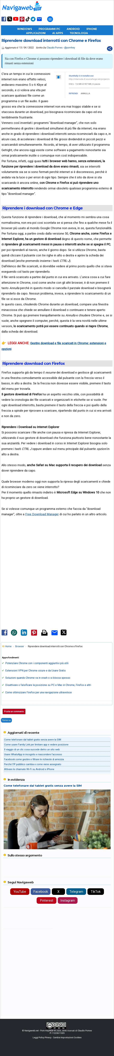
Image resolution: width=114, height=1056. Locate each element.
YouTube (20, 892)
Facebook (40, 892)
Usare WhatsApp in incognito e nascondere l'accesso (33, 754)
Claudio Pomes (55, 47)
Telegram (76, 892)
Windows (24, 29)
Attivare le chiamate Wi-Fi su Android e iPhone (29, 769)
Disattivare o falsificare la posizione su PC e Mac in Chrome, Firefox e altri (48, 685)
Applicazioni (36, 33)
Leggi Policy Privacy (42, 1037)
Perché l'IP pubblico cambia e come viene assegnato (32, 764)
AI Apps (57, 33)
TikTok (96, 892)
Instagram (67, 900)
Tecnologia (79, 33)
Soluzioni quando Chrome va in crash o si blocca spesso (37, 677)
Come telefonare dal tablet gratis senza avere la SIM (32, 739)
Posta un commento (14, 711)
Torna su (6, 720)
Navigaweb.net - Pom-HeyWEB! (39, 1030)
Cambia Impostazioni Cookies (67, 1037)
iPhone (91, 29)
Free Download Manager (42, 514)
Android (73, 29)
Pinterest (46, 900)
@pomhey (69, 47)
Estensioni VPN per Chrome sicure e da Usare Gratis (35, 670)
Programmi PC (49, 29)
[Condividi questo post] (110, 48)
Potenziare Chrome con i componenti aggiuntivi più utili (36, 663)
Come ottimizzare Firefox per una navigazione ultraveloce (38, 692)
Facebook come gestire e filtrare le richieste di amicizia (34, 759)
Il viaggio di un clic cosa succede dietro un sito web (32, 749)
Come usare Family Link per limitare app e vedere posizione (36, 744)
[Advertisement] (57, 550)
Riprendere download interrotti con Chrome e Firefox (51, 40)
